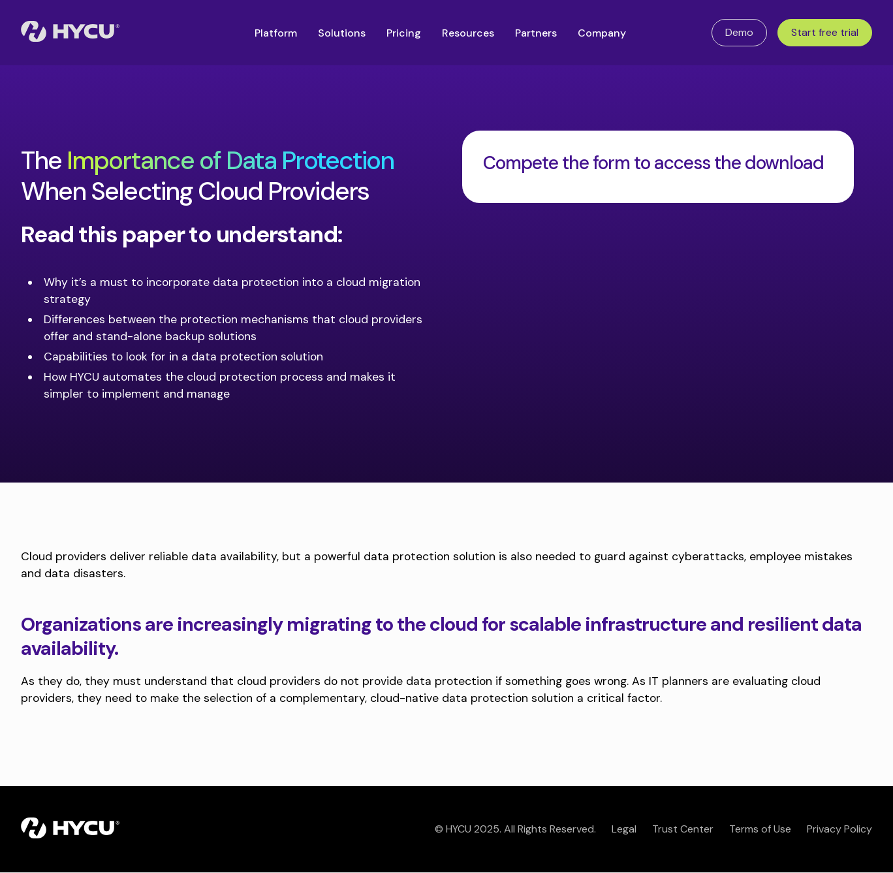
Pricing (403, 33)
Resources (468, 33)
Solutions (342, 33)
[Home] (70, 32)
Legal (624, 829)
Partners (536, 33)
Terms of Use (760, 829)
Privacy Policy (839, 829)
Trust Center (682, 829)
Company (602, 33)
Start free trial (824, 32)
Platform (276, 33)
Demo (739, 32)
